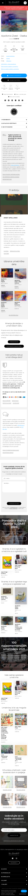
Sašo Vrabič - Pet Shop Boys (18, 567)
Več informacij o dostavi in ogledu (11, 176)
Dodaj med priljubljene (7, 94)
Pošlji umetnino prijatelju (14, 96)
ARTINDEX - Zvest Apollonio (8, 64)
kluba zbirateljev (15, 165)
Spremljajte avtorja (15, 251)
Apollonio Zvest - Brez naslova (18, 282)
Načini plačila (15, 400)
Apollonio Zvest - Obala (17, 607)
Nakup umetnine (6, 400)
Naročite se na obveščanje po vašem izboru (14, 840)
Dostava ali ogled (7, 403)
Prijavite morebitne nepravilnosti (11, 450)
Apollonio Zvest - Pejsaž (3, 280)
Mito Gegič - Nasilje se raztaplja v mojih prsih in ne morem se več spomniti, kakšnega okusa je (4, 733)
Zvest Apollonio (10, 56)
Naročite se (14, 835)
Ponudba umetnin (7, 789)
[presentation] (14, 497)
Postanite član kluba (14, 346)
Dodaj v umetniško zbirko (20, 94)
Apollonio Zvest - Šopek (3, 628)
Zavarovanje (16, 403)
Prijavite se (14, 342)
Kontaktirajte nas (7, 179)
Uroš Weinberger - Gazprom (4, 756)
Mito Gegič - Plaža (18, 727)
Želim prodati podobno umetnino (10, 69)
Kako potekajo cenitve (8, 452)
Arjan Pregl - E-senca (4, 572)
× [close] (26, 8)
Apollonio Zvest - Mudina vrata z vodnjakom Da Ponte (18, 627)
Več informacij (22, 893)
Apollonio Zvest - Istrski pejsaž (3, 304)
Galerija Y (14, 862)
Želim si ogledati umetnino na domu (11, 174)
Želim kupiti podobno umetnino (9, 66)
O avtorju (6, 251)
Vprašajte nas (14, 503)
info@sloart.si (20, 425)
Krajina (8, 58)
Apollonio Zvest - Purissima (17, 304)
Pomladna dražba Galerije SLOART (14, 538)
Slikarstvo (8, 61)
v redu (24, 891)
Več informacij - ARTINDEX (14, 665)
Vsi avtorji (6, 253)
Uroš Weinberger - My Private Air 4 (18, 759)
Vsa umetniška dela (13, 315)
